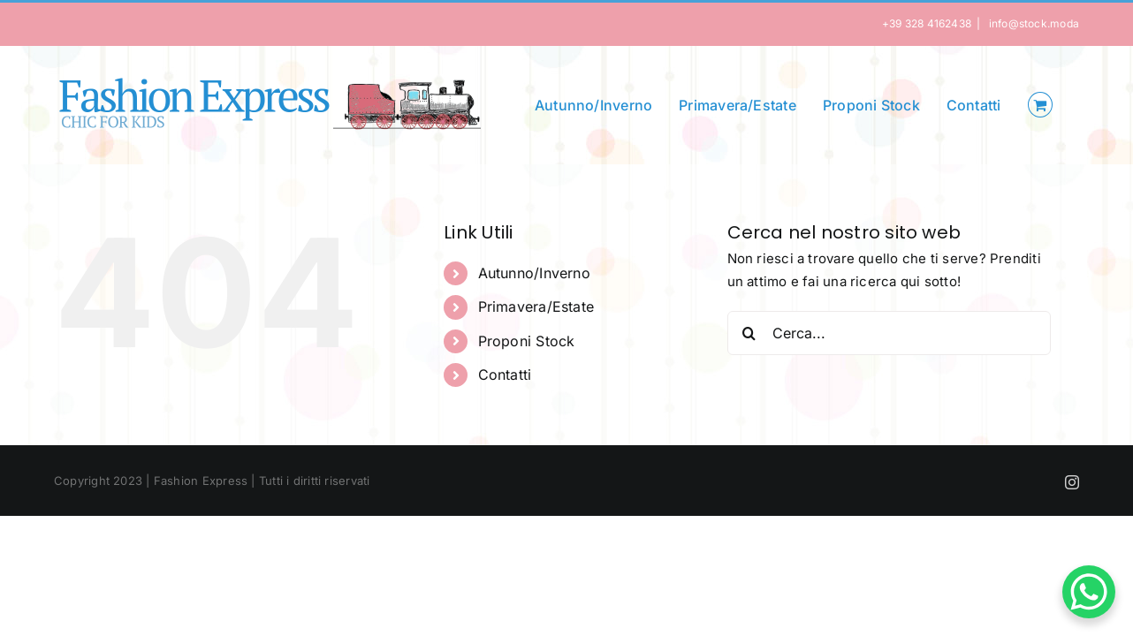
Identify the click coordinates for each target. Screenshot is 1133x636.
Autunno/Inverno (534, 273)
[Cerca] (749, 333)
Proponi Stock (526, 341)
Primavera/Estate (536, 306)
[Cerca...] (889, 333)
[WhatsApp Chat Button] (1088, 591)
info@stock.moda (1032, 23)
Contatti (505, 374)
